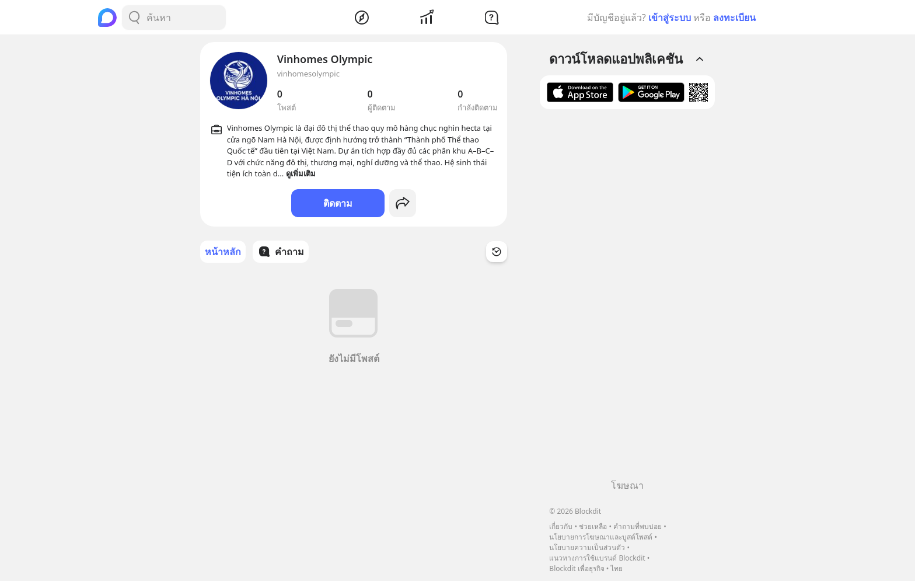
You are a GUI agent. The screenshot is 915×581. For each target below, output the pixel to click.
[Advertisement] (627, 298)
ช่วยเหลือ (593, 526)
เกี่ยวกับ (560, 526)
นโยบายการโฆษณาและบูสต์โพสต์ (600, 537)
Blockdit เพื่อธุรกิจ (576, 568)
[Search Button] (134, 17)
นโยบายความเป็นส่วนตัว (587, 547)
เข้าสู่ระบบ (669, 17)
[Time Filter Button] (496, 251)
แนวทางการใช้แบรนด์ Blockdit (597, 558)
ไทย (616, 568)
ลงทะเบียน (734, 17)
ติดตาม (337, 203)
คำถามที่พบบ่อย (637, 526)
